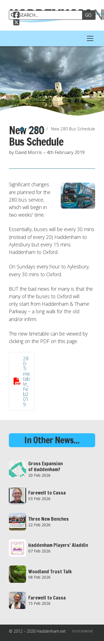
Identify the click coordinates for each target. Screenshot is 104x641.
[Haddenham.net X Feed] (16, 23)
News (37, 128)
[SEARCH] (47, 15)
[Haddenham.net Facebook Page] (16, 16)
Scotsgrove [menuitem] (82, 631)
